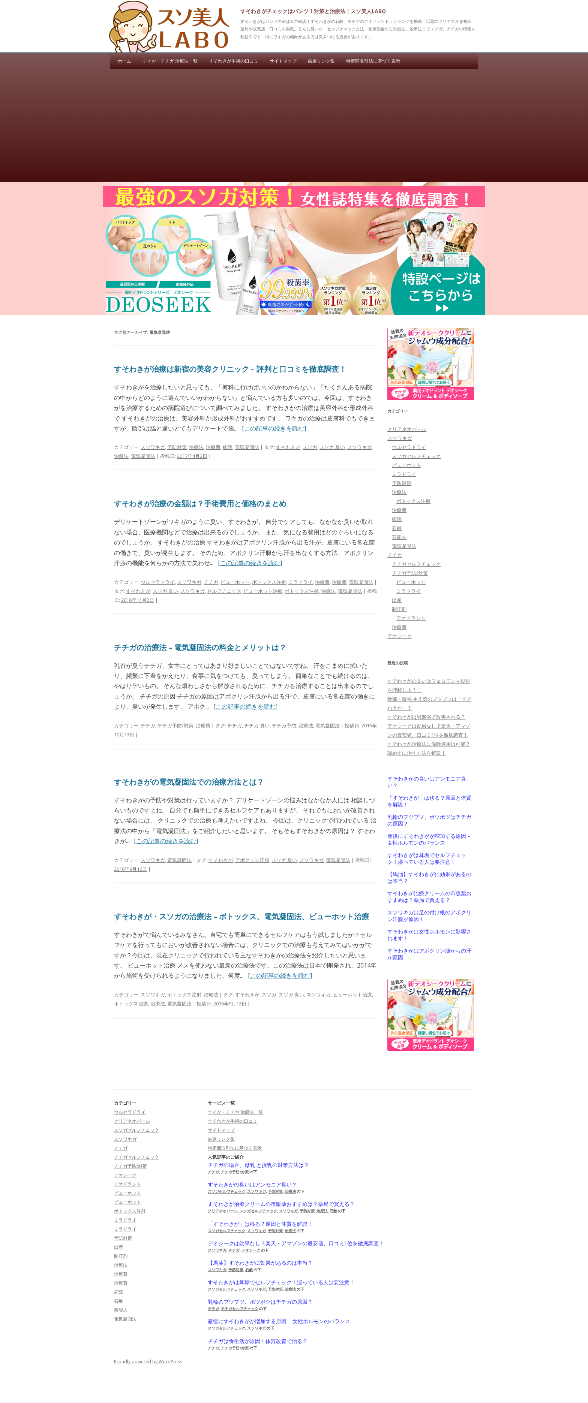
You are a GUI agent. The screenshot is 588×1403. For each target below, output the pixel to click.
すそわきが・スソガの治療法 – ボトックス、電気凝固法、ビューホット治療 (241, 916)
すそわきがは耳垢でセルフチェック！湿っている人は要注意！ (426, 858)
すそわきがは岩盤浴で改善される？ (426, 716)
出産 (397, 600)
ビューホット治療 (262, 591)
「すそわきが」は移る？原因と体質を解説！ (429, 801)
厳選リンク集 (321, 61)
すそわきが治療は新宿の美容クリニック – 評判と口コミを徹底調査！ (230, 369)
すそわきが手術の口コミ (233, 61)
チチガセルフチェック (416, 564)
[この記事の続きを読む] (274, 428)
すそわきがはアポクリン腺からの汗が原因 (429, 954)
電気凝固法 (247, 447)
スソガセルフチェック (416, 456)
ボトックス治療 (131, 1003)
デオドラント (411, 618)
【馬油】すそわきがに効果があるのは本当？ (429, 877)
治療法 (196, 447)
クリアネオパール (406, 429)
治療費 (213, 447)
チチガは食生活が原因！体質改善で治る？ (258, 1341)
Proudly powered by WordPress (148, 1361)
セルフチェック (224, 591)
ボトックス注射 (269, 582)
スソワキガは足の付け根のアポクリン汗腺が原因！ (429, 916)
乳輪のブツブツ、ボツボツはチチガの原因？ (429, 820)
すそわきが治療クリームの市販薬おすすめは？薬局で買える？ (429, 896)
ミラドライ (300, 582)
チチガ (211, 582)
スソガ (310, 447)
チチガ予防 (284, 725)
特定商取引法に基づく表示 (373, 61)
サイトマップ (283, 61)
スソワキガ (153, 447)
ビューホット (235, 582)
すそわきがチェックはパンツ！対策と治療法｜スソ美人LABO (313, 11)
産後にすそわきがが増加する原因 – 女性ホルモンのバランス (429, 839)
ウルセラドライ (158, 582)
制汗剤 (399, 609)
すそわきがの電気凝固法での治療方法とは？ (189, 782)
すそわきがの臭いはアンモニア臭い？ (426, 782)
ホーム (124, 61)
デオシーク (399, 636)
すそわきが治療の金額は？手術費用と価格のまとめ (200, 503)
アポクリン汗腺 (252, 860)
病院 (227, 447)
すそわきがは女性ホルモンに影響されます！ (429, 935)
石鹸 (397, 528)
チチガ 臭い (257, 725)
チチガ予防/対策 (176, 725)
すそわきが (288, 447)
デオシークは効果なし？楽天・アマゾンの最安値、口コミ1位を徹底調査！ (296, 1243)
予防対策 (177, 447)
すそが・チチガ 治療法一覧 (170, 61)
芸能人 (399, 537)
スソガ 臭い (332, 447)
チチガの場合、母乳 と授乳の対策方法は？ (258, 1165)
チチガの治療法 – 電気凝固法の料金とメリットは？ (200, 647)
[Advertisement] (294, 125)
